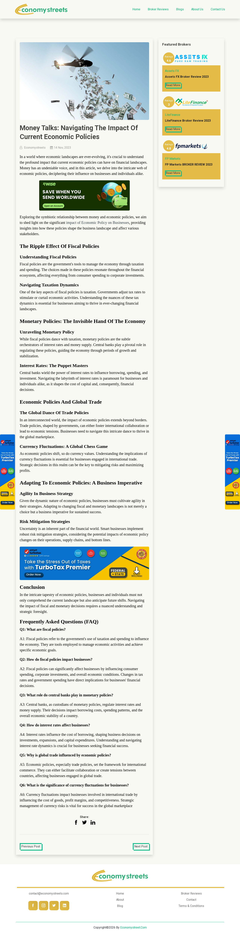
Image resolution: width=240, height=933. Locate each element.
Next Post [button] (141, 846)
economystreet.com (133, 927)
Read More (173, 85)
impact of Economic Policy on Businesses (97, 222)
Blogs (180, 9)
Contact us (218, 9)
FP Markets (172, 159)
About (120, 899)
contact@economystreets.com (49, 893)
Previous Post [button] (30, 846)
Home (136, 9)
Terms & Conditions (191, 906)
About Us (197, 9)
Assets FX (172, 71)
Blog (120, 906)
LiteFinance (172, 115)
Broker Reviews (158, 9)
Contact (191, 899)
